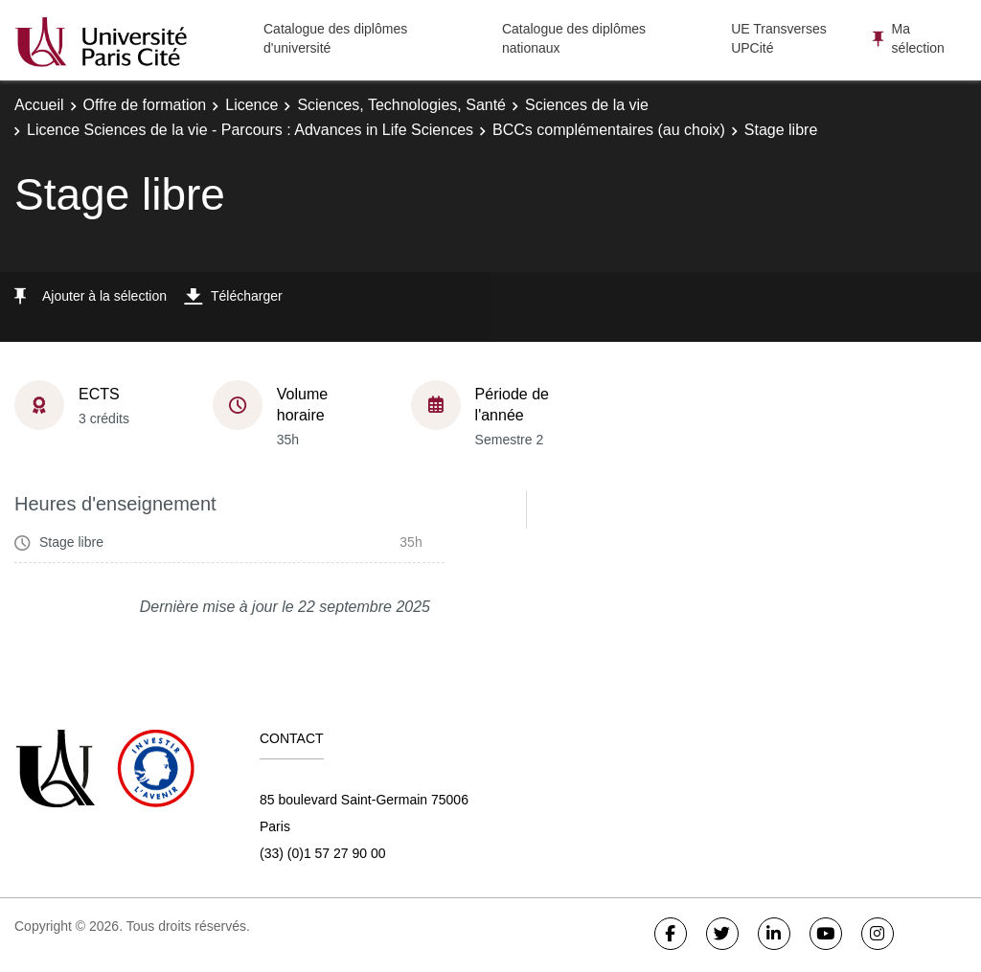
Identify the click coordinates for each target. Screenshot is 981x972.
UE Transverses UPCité (779, 38)
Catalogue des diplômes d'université (335, 38)
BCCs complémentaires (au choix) (608, 130)
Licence (251, 105)
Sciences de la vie (587, 105)
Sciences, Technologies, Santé (401, 105)
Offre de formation (145, 105)
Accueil (39, 105)
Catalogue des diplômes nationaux (574, 38)
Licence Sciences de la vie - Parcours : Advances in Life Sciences (250, 130)
